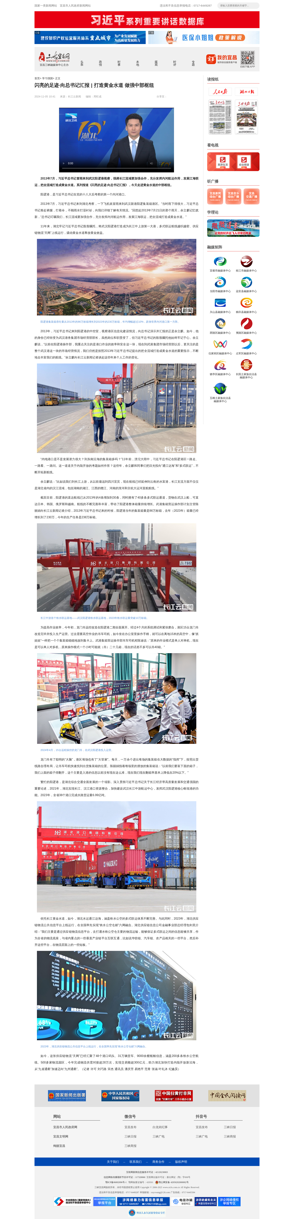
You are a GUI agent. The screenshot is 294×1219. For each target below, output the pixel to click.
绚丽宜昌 (59, 1145)
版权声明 (181, 1161)
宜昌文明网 (60, 1136)
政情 (100, 61)
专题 (193, 61)
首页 (37, 78)
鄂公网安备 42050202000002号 (172, 1182)
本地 (137, 61)
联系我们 (136, 1161)
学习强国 (47, 78)
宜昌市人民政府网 (65, 1127)
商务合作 (158, 1161)
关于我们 (113, 1161)
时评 (174, 61)
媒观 (156, 61)
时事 (119, 61)
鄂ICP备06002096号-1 (116, 1182)
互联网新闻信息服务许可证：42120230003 (147, 1172)
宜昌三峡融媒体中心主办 (54, 64)
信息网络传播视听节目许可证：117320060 (124, 1177)
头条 (82, 61)
